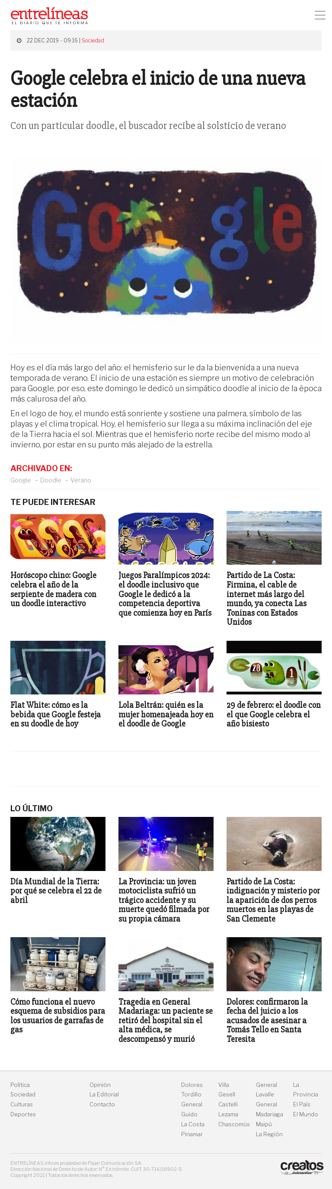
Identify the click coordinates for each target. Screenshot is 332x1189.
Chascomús (234, 1124)
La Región (269, 1134)
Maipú (264, 1124)
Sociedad (93, 40)
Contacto (102, 1104)
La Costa (192, 1124)
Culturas (21, 1104)
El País (301, 1104)
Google (20, 480)
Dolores (192, 1085)
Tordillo (191, 1094)
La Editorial (104, 1094)
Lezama (228, 1114)
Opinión (100, 1085)
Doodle (50, 480)
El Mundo (305, 1114)
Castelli (228, 1104)
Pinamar (192, 1134)
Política (20, 1085)
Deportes (23, 1114)
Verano (80, 480)
